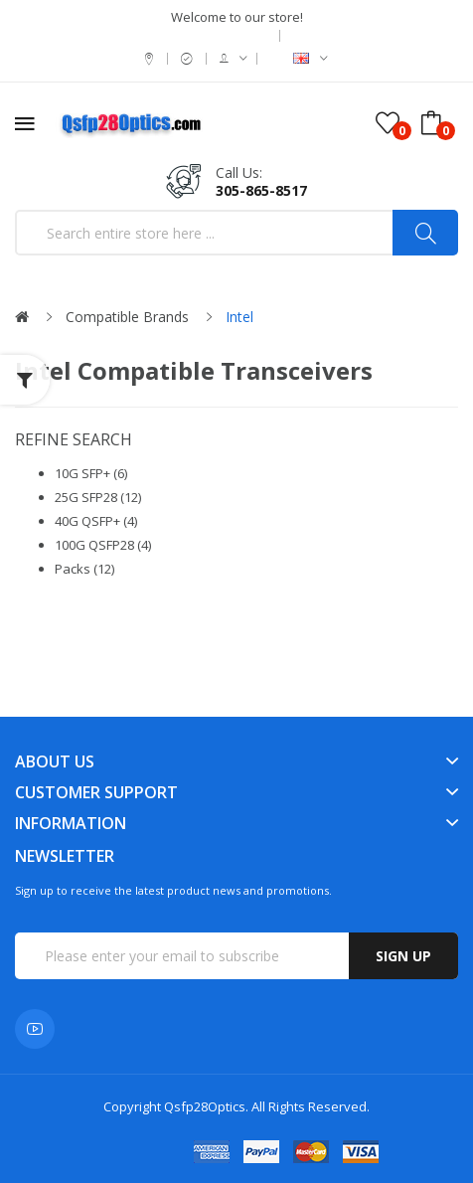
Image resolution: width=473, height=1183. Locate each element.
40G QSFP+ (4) (96, 521)
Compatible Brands (127, 316)
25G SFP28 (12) (98, 497)
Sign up (403, 955)
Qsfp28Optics (204, 1106)
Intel (239, 316)
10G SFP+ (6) (91, 473)
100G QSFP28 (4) (103, 545)
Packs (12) (84, 569)
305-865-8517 (261, 190)
